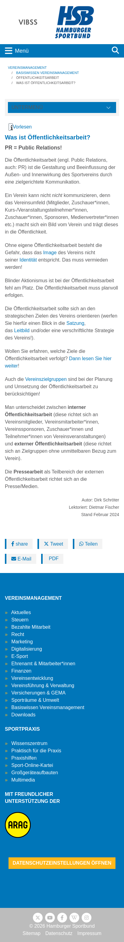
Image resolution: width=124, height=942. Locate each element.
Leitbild (22, 330)
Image (49, 252)
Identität (28, 259)
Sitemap (32, 933)
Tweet (53, 544)
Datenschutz (59, 933)
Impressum (89, 933)
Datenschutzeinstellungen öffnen (61, 863)
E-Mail (21, 558)
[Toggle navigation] (53, 51)
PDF (53, 558)
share (19, 544)
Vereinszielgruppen (46, 379)
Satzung (75, 323)
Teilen (88, 544)
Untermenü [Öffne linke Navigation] (27, 107)
